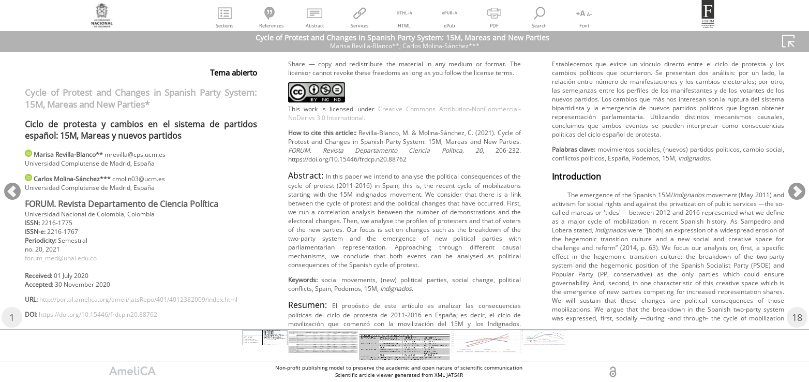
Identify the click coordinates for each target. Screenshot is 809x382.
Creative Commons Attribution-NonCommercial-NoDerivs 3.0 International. (404, 180)
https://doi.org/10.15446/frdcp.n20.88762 (376, 101)
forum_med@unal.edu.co (68, 269)
